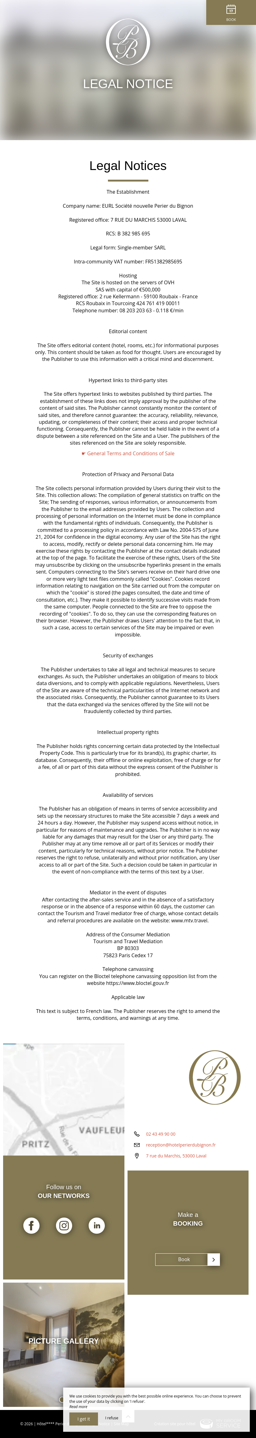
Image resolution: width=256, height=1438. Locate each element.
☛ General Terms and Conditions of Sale (128, 453)
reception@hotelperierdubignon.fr (181, 1145)
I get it (83, 1419)
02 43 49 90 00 (161, 1134)
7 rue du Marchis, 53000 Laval (176, 1156)
